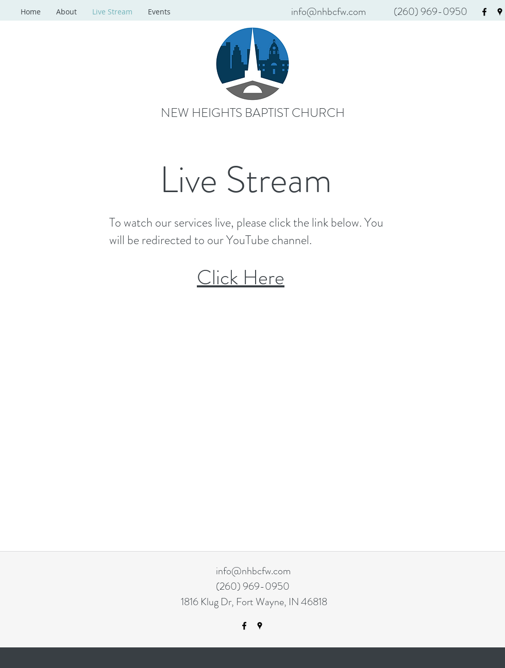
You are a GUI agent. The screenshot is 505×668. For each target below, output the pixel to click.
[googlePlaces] (500, 12)
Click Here (240, 277)
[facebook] (484, 12)
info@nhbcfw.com (328, 11)
